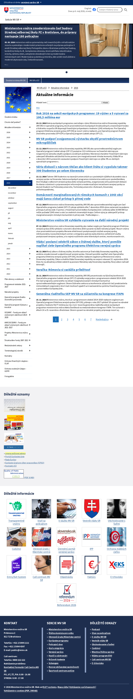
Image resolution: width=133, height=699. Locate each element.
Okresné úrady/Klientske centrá (65, 636)
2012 (8, 264)
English (88, 8)
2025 (8, 137)
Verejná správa (56, 652)
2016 (8, 183)
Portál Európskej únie (14, 456)
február (11, 238)
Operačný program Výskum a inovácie (16, 306)
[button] (14, 19)
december (12, 188)
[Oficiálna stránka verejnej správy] (31, 2)
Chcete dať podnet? (13, 122)
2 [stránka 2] (61, 319)
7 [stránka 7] (90, 319)
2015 (8, 248)
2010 (8, 274)
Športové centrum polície (61, 670)
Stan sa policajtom (101, 633)
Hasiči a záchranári (58, 655)
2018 (8, 173)
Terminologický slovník (14, 350)
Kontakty (8, 356)
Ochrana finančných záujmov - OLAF (17, 362)
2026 (8, 132)
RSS (38, 108)
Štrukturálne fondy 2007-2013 (16, 340)
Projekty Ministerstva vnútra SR (16, 333)
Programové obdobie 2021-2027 (15, 285)
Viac (6, 65)
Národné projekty (12, 292)
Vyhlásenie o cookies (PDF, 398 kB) (21, 690)
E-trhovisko (98, 663)
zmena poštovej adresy (15, 453)
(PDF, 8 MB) (19, 474)
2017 (8, 178)
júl (9, 213)
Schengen (53, 663)
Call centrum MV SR (101, 659)
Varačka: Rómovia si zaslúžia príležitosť (63, 270)
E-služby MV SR (99, 636)
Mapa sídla (63, 687)
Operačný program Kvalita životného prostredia (15, 298)
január (10, 243)
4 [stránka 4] (73, 319)
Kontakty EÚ (10, 466)
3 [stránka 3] (67, 319)
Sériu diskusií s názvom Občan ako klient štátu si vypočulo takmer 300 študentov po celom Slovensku (82, 169)
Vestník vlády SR (100, 640)
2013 (8, 259)
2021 (8, 157)
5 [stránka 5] (79, 319)
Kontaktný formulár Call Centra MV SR (21, 669)
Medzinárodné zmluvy (13, 345)
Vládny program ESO (102, 655)
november (12, 193)
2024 (8, 142)
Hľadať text (41, 102)
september (12, 203)
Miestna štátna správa (103, 652)
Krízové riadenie (57, 659)
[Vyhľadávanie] (109, 9)
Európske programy (58, 640)
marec (10, 233)
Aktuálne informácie (13, 127)
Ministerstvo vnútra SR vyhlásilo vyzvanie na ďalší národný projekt (82, 220)
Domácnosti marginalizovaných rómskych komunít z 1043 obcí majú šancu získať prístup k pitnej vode (79, 197)
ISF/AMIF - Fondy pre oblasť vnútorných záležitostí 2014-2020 (16, 315)
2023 (8, 147)
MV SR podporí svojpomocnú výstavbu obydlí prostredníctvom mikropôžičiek (79, 141)
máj (9, 223)
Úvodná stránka (11, 117)
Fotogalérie (9, 376)
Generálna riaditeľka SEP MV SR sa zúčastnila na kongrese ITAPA (80, 294)
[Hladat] (125, 10)
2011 (8, 269)
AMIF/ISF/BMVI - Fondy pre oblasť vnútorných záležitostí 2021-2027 (16, 325)
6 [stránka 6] (85, 319)
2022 (8, 152)
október (11, 198)
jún (9, 218)
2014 (8, 253)
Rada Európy (10, 459)
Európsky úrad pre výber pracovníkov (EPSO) (24, 462)
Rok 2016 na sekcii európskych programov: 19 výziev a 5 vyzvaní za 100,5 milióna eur (82, 115)
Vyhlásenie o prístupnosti (82, 687)
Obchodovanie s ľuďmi (103, 644)
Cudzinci (96, 648)
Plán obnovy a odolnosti (14, 279)
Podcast (96, 629)
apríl (9, 228)
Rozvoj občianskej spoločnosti (64, 667)
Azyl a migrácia (56, 648)
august (10, 208)
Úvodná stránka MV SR (15, 80)
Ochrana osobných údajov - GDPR (15, 369)
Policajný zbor (56, 644)
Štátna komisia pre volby (61, 633)
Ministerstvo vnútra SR (60, 629)
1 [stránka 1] (55, 319)
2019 (8, 168)
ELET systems (49, 687)
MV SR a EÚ (34, 80)
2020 (8, 162)
